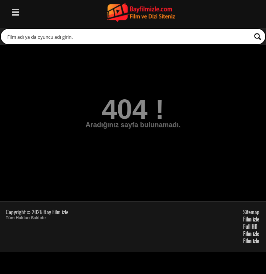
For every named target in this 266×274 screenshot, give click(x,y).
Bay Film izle (56, 211)
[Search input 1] (128, 36)
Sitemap (251, 211)
